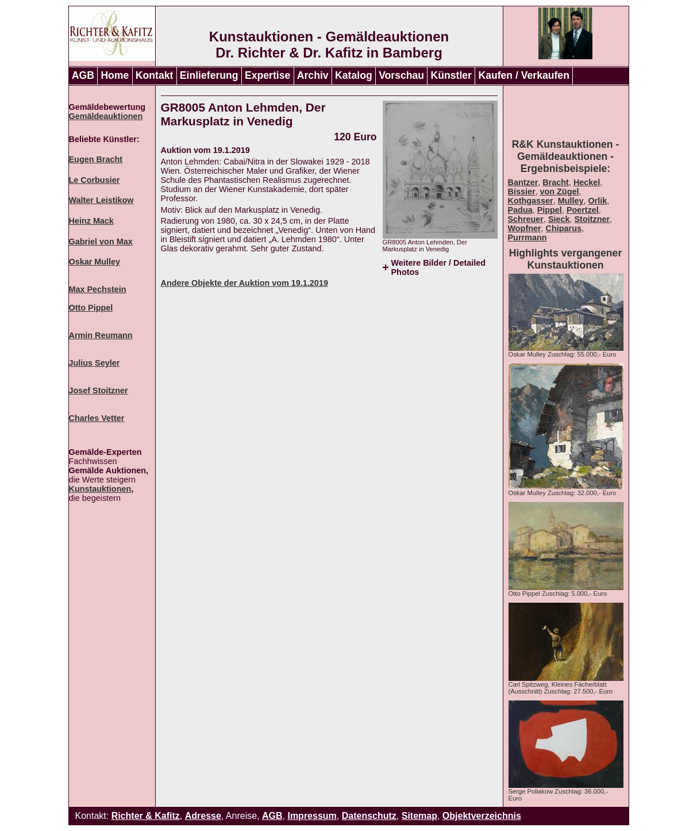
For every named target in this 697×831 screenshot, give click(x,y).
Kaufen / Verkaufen (523, 75)
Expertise (267, 75)
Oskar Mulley (95, 261)
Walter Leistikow (101, 200)
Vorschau (401, 75)
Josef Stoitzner (98, 390)
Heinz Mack (91, 220)
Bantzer (523, 182)
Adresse (203, 816)
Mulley (571, 200)
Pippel (549, 210)
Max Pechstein (97, 289)
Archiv (313, 75)
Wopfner (524, 228)
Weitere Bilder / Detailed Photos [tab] (438, 267)
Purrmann (527, 237)
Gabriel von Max (101, 241)
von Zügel (559, 191)
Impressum (311, 816)
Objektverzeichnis (481, 816)
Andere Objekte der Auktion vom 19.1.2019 (244, 283)
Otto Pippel (91, 307)
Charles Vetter (97, 418)
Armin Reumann (101, 335)
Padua (520, 210)
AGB (83, 75)
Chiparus (564, 228)
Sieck (559, 219)
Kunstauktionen (100, 488)
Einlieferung (209, 75)
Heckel (586, 182)
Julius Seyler (94, 362)
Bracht (555, 182)
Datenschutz (369, 816)
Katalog (353, 75)
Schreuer (526, 219)
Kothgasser (530, 200)
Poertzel (583, 210)
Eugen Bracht (96, 159)
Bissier (522, 191)
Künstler (451, 75)
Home (115, 75)
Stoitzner (592, 219)
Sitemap (419, 816)
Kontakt (155, 75)
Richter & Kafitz (145, 816)
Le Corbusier (94, 180)
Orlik (597, 200)
